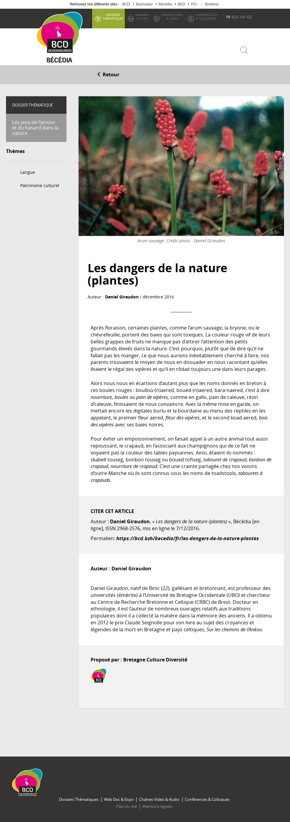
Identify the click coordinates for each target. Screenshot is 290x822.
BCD (126, 4)
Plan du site (126, 806)
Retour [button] (108, 74)
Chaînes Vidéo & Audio (159, 799)
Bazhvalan (144, 4)
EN (242, 16)
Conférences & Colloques (207, 799)
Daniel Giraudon (122, 297)
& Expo (142, 17)
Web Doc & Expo (119, 799)
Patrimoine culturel (39, 185)
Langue (27, 172)
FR (228, 16)
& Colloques (206, 17)
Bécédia (165, 4)
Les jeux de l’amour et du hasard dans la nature (35, 127)
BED (181, 4)
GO (249, 16)
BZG (235, 16)
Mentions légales (157, 806)
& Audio (172, 17)
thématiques (113, 17)
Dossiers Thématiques (78, 799)
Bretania (211, 4)
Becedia (59, 60)
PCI (194, 4)
